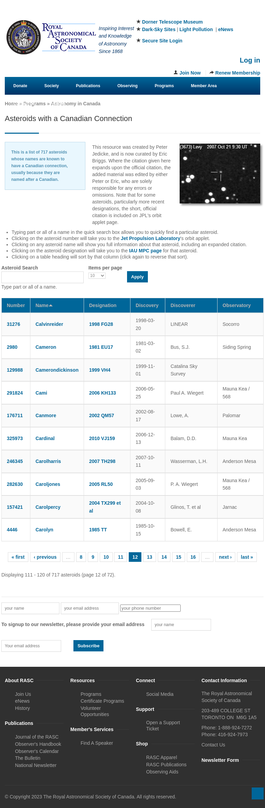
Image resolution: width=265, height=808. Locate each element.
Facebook (221, 13)
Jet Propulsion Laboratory (150, 238)
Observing (127, 85)
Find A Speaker (97, 743)
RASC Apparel (161, 757)
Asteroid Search (19, 267)
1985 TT (98, 529)
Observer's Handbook (38, 744)
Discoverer (182, 305)
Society (51, 85)
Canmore (46, 415)
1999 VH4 (99, 370)
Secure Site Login (162, 40)
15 (178, 557)
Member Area (204, 85)
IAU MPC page (145, 250)
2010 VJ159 (102, 438)
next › (225, 557)
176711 (15, 415)
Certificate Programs (102, 701)
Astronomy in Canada (75, 103)
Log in (250, 60)
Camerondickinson (57, 370)
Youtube (255, 13)
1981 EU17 (101, 347)
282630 (15, 484)
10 (106, 557)
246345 (15, 461)
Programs (164, 85)
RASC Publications (166, 764)
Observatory (237, 305)
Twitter (233, 13)
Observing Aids (162, 771)
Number (16, 305)
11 (120, 557)
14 (164, 557)
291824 (15, 393)
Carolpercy (48, 507)
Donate (20, 85)
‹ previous (45, 557)
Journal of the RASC (37, 737)
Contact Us (24, 103)
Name (44, 305)
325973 (15, 438)
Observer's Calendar (37, 751)
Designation (102, 305)
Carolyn (44, 529)
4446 (12, 529)
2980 (12, 347)
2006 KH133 (102, 393)
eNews (225, 29)
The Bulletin (27, 758)
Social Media (159, 694)
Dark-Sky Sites (159, 29)
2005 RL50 (101, 484)
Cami (41, 393)
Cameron (46, 347)
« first (18, 557)
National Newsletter (35, 765)
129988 (15, 370)
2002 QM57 (101, 415)
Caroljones (48, 484)
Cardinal (45, 438)
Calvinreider (49, 324)
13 (149, 557)
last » (247, 557)
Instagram (244, 13)
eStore (58, 103)
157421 (15, 507)
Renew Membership (237, 73)
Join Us (23, 694)
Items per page (105, 267)
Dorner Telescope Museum (172, 22)
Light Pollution (196, 29)
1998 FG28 (101, 324)
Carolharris (48, 461)
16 (193, 557)
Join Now (189, 73)
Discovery (147, 305)
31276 (13, 324)
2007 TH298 (102, 461)
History (22, 708)
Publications (88, 85)
